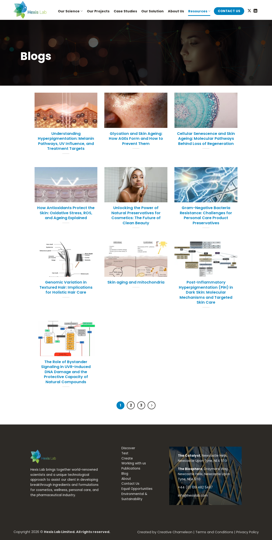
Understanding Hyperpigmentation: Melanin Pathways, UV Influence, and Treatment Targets (66, 141)
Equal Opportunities (136, 489)
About (126, 479)
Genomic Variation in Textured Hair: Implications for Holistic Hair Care (65, 287)
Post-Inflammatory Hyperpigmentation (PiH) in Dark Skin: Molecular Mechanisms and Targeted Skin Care (206, 292)
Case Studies (125, 11)
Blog (124, 473)
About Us (176, 11)
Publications (130, 468)
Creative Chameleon (174, 532)
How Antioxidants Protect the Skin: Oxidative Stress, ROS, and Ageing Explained (66, 213)
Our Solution (152, 11)
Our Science (70, 11)
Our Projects (98, 11)
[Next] (151, 405)
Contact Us (130, 483)
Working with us (133, 463)
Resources (199, 11)
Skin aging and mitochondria (135, 282)
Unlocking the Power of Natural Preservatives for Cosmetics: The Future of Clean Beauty (136, 215)
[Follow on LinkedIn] (255, 11)
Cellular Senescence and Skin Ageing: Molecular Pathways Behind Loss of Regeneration (206, 138)
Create (127, 458)
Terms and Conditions (214, 532)
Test (124, 453)
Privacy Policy (247, 532)
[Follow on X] (249, 11)
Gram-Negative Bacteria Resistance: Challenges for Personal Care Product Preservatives (206, 215)
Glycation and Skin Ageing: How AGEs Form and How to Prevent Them (136, 138)
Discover (128, 448)
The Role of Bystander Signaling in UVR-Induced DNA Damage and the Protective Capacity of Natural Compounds (66, 372)
